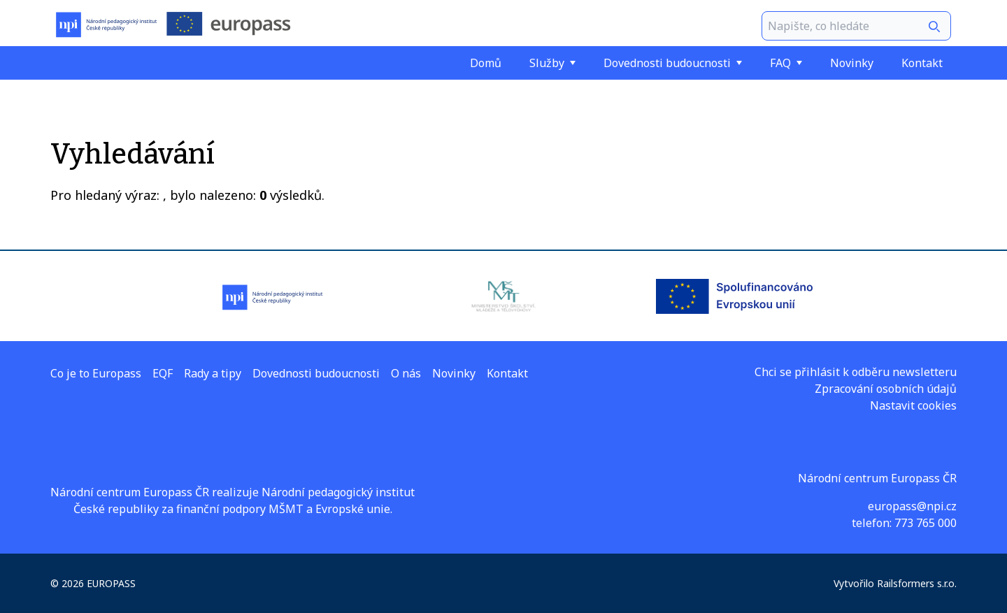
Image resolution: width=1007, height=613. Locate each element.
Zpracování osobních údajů (886, 388)
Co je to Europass (95, 373)
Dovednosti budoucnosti (673, 63)
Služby (552, 63)
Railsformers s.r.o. (917, 583)
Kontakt (922, 63)
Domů (485, 63)
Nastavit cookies (913, 405)
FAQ (786, 63)
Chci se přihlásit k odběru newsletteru (856, 372)
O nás (406, 373)
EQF (162, 373)
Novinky (851, 63)
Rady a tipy (212, 373)
